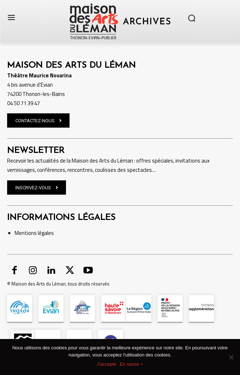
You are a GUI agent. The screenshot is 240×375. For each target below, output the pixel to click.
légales (45, 233)
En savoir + (131, 364)
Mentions (26, 233)
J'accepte (107, 364)
